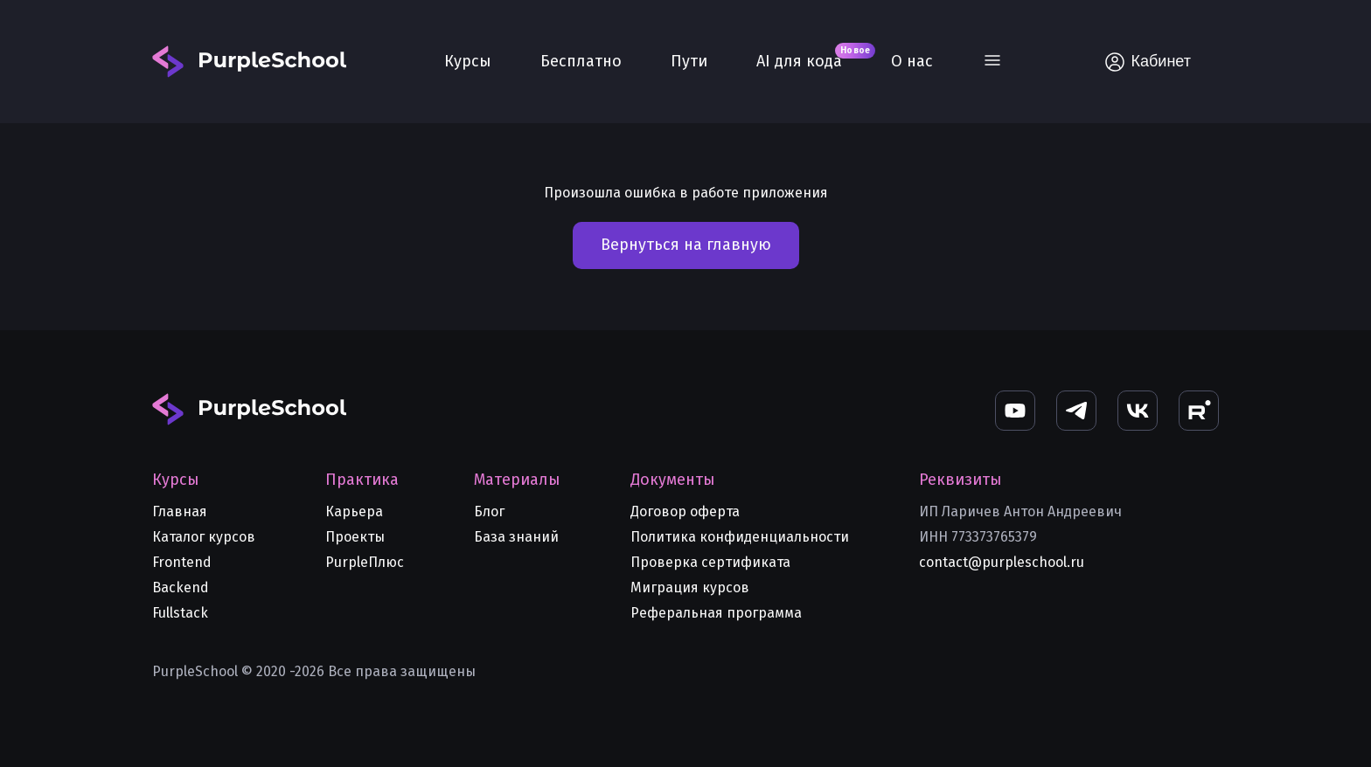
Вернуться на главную (686, 244)
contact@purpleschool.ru (1001, 562)
